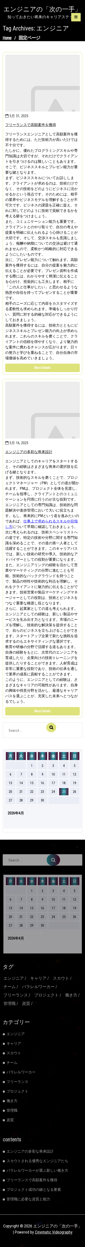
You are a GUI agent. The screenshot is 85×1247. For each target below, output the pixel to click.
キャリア (14, 1043)
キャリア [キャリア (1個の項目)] (38, 978)
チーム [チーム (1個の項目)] (9, 986)
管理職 (12, 1110)
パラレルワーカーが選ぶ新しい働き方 (37, 1170)
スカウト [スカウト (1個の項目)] (61, 978)
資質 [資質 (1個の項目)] (26, 1003)
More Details (42, 368)
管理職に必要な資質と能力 (28, 1199)
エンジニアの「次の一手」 (42, 9)
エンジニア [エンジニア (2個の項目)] (13, 978)
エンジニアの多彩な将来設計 (28, 452)
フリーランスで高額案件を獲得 (30, 125)
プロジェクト (17, 1091)
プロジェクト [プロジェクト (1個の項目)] (46, 995)
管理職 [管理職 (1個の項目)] (9, 1003)
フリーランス (17, 1082)
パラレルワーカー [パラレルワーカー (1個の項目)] (38, 986)
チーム (12, 1062)
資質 (10, 1120)
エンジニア (16, 1034)
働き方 (12, 1101)
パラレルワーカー (21, 1072)
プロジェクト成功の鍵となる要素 (34, 1189)
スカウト (14, 1053)
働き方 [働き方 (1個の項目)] (71, 995)
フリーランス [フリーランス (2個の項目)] (15, 995)
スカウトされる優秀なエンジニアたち (37, 1161)
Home (7, 37)
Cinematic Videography (54, 1232)
